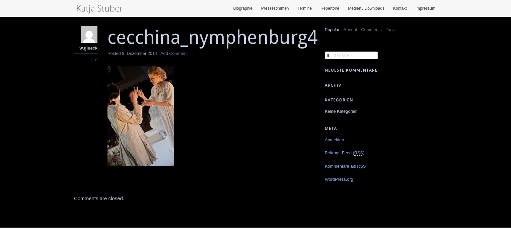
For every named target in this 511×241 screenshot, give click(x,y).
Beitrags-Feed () (344, 153)
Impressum (425, 8)
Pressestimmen (275, 8)
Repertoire (329, 8)
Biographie (242, 8)
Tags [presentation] (390, 29)
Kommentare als (345, 166)
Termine (305, 8)
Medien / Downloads (366, 8)
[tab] (332, 30)
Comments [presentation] (371, 29)
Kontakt (400, 8)
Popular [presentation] (332, 29)
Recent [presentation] (350, 29)
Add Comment (174, 53)
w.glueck (88, 48)
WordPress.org (339, 179)
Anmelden (334, 139)
